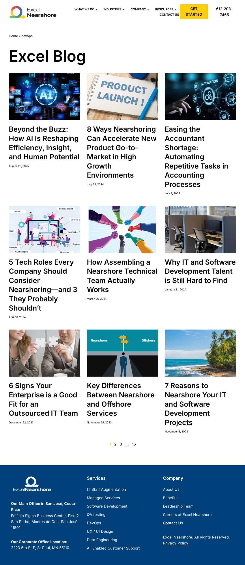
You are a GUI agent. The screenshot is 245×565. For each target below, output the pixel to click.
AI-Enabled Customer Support (113, 548)
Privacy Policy (175, 543)
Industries (114, 9)
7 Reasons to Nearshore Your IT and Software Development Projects (195, 404)
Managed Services (103, 498)
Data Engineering (102, 540)
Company (140, 9)
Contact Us (169, 14)
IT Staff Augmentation (106, 489)
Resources (166, 9)
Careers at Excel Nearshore (187, 514)
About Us (171, 489)
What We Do (86, 9)
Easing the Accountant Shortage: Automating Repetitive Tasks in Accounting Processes (196, 157)
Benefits (170, 498)
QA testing (96, 514)
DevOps (94, 523)
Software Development (107, 506)
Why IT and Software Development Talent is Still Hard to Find (200, 271)
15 (134, 444)
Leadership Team (178, 506)
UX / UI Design (100, 531)
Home (13, 36)
